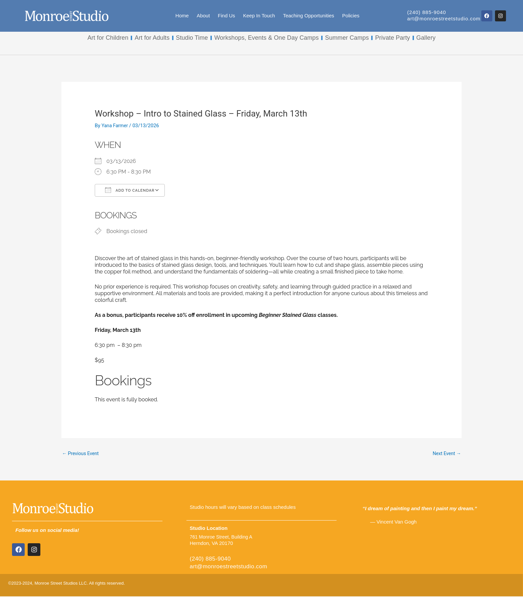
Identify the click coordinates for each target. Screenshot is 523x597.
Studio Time (192, 37)
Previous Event (81, 454)
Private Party (392, 37)
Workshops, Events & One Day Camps (266, 37)
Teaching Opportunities (308, 15)
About (203, 15)
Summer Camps (347, 37)
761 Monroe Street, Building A (223, 537)
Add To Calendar (129, 190)
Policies (351, 15)
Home (182, 15)
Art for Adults (152, 37)
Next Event (446, 454)
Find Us (226, 15)
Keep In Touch (259, 15)
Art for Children (107, 37)
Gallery (426, 37)
